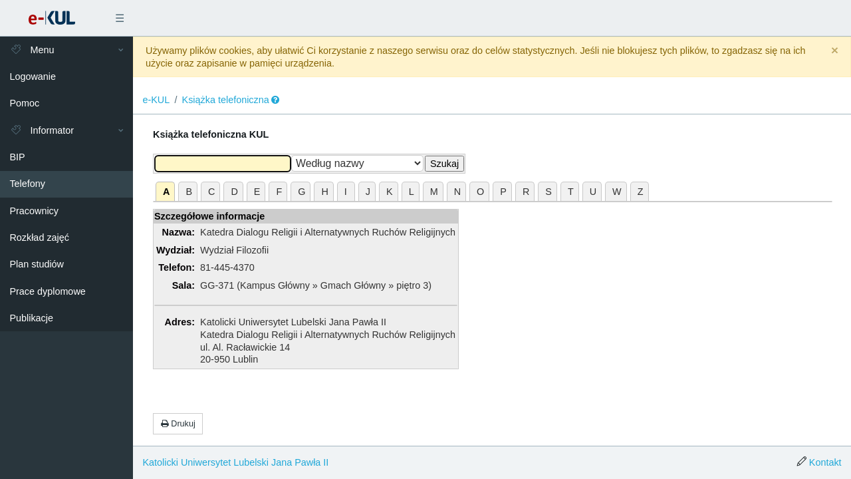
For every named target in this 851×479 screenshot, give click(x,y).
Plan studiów (36, 264)
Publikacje (31, 318)
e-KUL (156, 99)
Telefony (27, 183)
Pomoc (24, 103)
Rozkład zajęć (39, 237)
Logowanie (32, 76)
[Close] (834, 51)
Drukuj (178, 423)
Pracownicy (34, 211)
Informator (41, 130)
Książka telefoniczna (225, 99)
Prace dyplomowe (47, 291)
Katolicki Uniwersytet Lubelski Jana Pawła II (235, 462)
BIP (17, 157)
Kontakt (825, 462)
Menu (31, 50)
